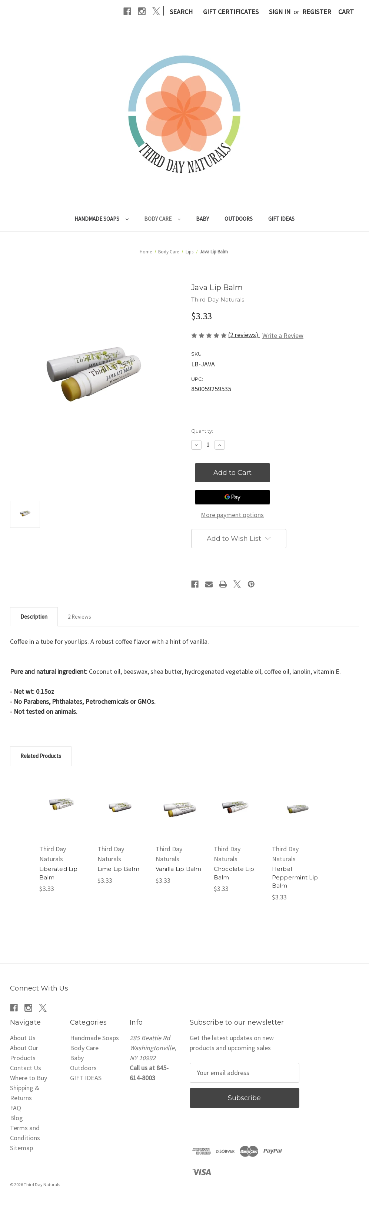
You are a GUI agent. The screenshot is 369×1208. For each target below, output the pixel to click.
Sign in (279, 11)
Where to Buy (28, 1078)
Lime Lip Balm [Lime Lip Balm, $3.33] (118, 868)
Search (181, 11)
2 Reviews (79, 616)
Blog (16, 1118)
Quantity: (202, 431)
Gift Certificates (231, 11)
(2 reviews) (244, 334)
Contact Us (25, 1068)
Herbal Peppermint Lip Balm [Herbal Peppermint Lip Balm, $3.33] (295, 877)
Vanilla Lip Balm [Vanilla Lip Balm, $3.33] (179, 868)
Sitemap (21, 1148)
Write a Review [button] (282, 335)
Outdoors (239, 218)
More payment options (232, 514)
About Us (23, 1038)
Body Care (162, 218)
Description (33, 616)
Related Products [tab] (40, 755)
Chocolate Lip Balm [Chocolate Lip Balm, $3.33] (234, 873)
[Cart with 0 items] (346, 11)
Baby (202, 218)
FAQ (15, 1108)
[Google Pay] (232, 497)
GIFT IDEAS (281, 218)
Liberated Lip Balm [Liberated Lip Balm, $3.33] (58, 873)
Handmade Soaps (101, 218)
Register (316, 11)
